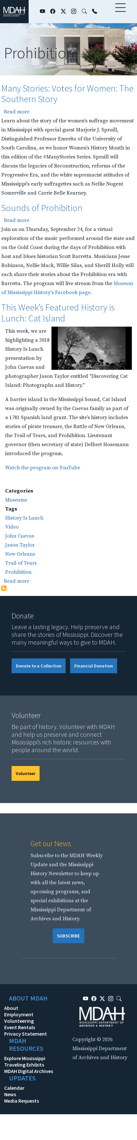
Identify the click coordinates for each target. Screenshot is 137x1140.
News (10, 1094)
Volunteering (19, 1021)
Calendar (14, 1088)
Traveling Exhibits (24, 1064)
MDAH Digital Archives (28, 1071)
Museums (16, 500)
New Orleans (20, 554)
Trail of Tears (21, 563)
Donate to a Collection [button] (38, 666)
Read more (16, 112)
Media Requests (21, 1100)
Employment (18, 1014)
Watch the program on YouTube (42, 468)
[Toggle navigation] (120, 11)
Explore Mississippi (24, 1058)
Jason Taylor (20, 545)
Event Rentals (19, 1027)
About (11, 1008)
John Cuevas (19, 536)
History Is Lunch (24, 518)
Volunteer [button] (25, 773)
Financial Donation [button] (93, 666)
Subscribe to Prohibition (3, 588)
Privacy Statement (25, 1033)
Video (12, 527)
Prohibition (18, 572)
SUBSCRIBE (68, 936)
